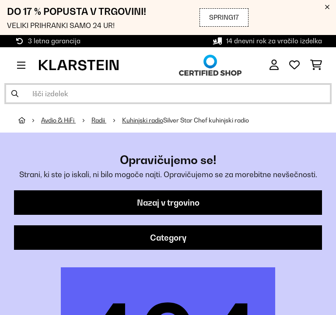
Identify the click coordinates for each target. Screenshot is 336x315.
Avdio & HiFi (58, 120)
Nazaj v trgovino (168, 202)
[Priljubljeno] (294, 65)
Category (168, 237)
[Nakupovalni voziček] (316, 65)
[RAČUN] (274, 65)
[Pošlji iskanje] (14, 93)
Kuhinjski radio (142, 120)
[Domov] (29, 120)
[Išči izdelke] (168, 93)
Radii (98, 120)
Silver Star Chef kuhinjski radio (206, 120)
